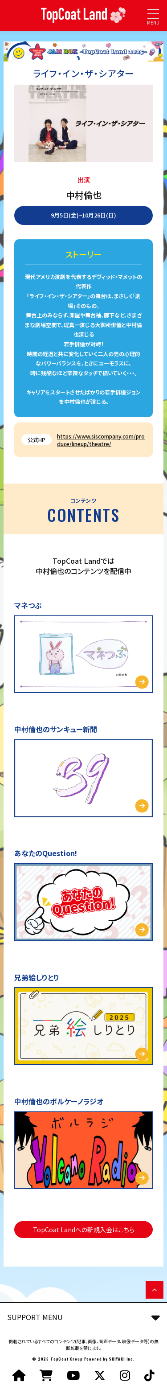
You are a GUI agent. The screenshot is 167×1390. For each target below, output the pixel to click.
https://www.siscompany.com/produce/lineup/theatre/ (101, 439)
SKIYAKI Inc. (122, 1358)
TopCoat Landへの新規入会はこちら (83, 1229)
